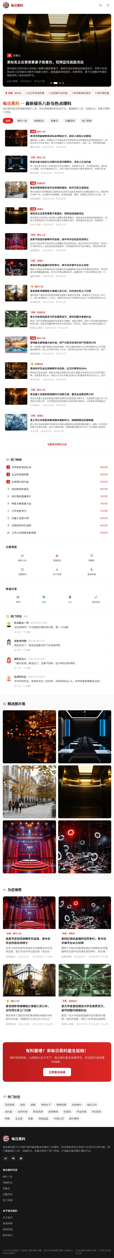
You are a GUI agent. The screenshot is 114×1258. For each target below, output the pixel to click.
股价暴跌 (74, 1118)
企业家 (19, 1118)
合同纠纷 (22, 1111)
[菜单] (108, 5)
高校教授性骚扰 (83, 93)
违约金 (8, 1111)
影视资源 (38, 1111)
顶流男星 (10, 1104)
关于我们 (8, 1217)
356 (17, 667)
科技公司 (59, 1118)
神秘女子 (46, 1104)
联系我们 (8, 1235)
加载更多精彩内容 (57, 444)
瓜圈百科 (70, 120)
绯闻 (33, 1104)
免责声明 (8, 1223)
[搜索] (100, 5)
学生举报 (81, 1111)
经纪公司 (92, 1104)
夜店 (22, 1104)
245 (17, 632)
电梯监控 (43, 1118)
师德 (7, 1118)
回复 (26, 632)
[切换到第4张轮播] (63, 83)
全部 (8, 120)
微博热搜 (61, 1104)
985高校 (96, 1111)
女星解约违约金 (60, 93)
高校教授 (53, 1111)
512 (17, 685)
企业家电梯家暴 (37, 93)
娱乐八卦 (22, 120)
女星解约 (76, 1104)
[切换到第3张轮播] (60, 83)
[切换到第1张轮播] (51, 83)
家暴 (30, 1118)
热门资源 (87, 120)
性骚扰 (67, 1111)
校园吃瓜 (39, 120)
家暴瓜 (54, 120)
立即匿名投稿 (57, 1072)
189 (17, 650)
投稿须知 (8, 1229)
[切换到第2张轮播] (55, 83)
